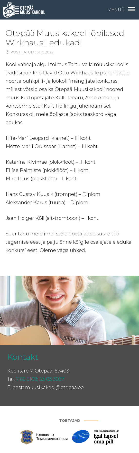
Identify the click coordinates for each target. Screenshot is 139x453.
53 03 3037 (52, 379)
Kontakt (22, 357)
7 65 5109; (27, 379)
